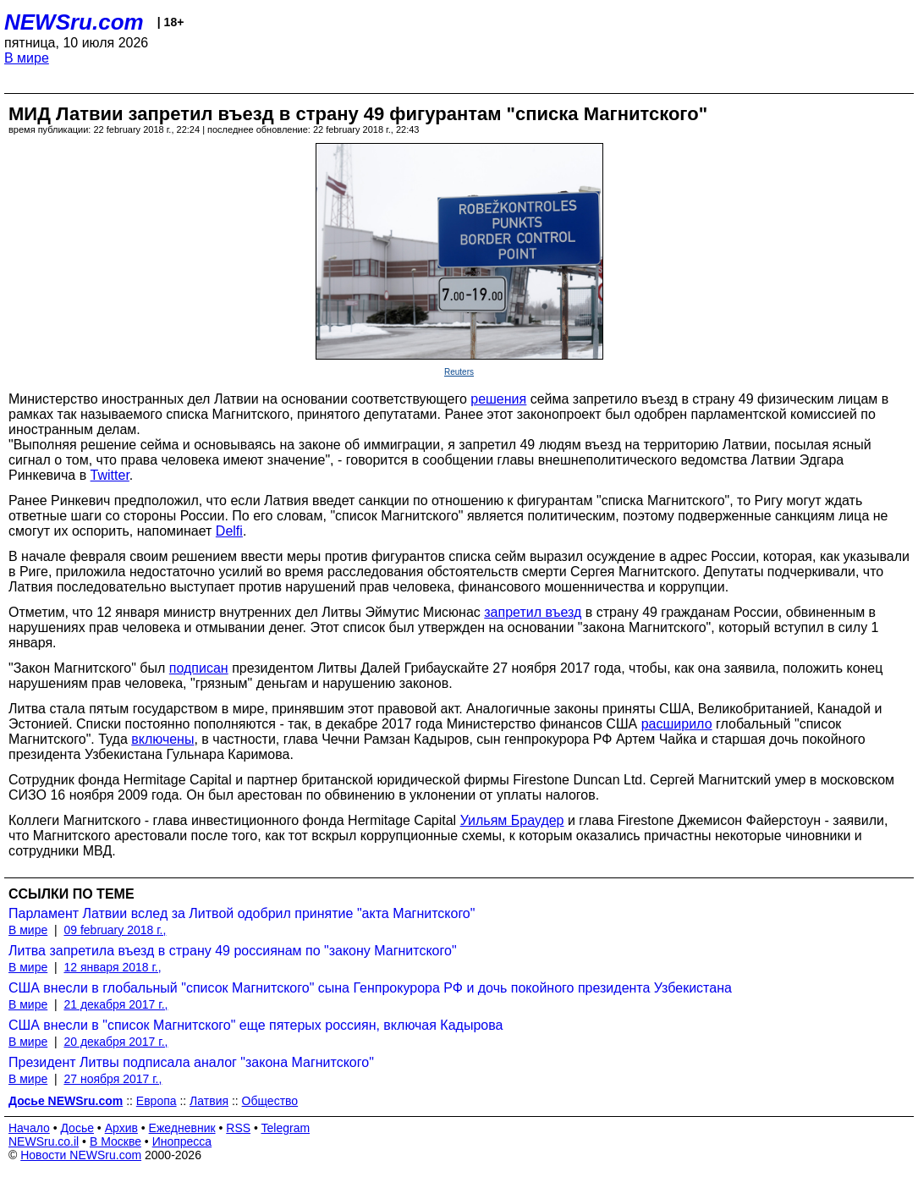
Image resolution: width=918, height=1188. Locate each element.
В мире (26, 58)
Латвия (209, 1101)
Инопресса (182, 1141)
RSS (238, 1128)
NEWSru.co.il (43, 1141)
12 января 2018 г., (112, 967)
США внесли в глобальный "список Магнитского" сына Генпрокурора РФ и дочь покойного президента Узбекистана (370, 988)
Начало (29, 1128)
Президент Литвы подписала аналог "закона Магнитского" (191, 1062)
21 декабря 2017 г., (115, 1004)
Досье (77, 1128)
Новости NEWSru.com (80, 1155)
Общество (270, 1101)
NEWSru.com (74, 22)
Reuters (459, 372)
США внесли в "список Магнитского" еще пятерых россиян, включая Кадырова (255, 1025)
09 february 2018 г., (114, 930)
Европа (156, 1101)
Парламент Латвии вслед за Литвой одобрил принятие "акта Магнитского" (241, 913)
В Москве (115, 1141)
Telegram (286, 1128)
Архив (121, 1128)
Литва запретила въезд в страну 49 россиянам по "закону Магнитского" (232, 950)
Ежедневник (182, 1128)
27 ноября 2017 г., (112, 1079)
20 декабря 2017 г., (115, 1041)
